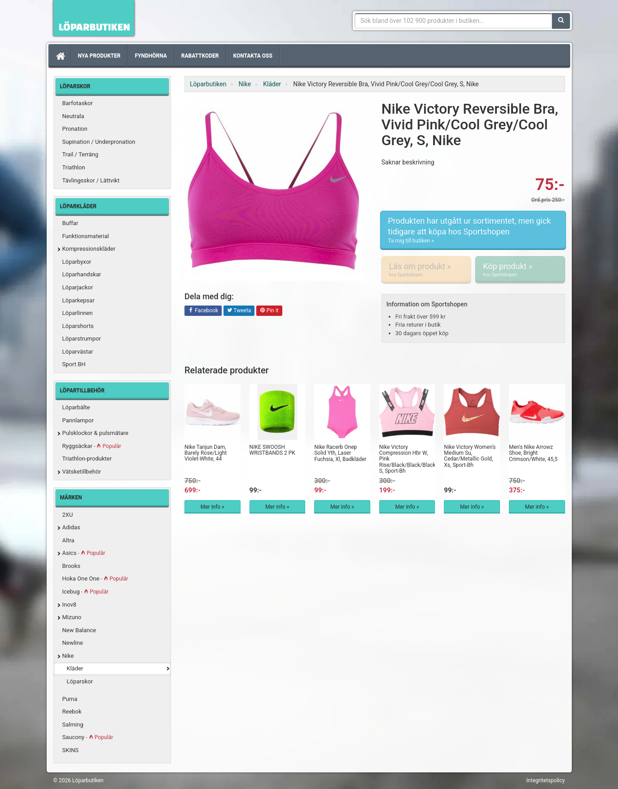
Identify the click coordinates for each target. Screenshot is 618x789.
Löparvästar (77, 351)
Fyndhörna (151, 56)
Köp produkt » (520, 270)
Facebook (203, 311)
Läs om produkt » (426, 270)
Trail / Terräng (80, 154)
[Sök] (561, 20)
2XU (67, 514)
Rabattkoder (200, 56)
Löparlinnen (77, 313)
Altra (68, 540)
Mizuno (72, 617)
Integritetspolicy (545, 780)
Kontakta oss (252, 56)
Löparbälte (76, 407)
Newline (72, 642)
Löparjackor (77, 287)
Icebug (85, 591)
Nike (68, 655)
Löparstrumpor (81, 338)
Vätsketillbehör (81, 471)
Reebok (72, 711)
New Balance (79, 630)
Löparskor (80, 681)
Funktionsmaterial (85, 236)
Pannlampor (78, 420)
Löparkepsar (78, 300)
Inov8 (69, 604)
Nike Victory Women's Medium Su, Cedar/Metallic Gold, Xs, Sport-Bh (469, 456)
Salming (72, 724)
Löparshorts (78, 326)
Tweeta (239, 311)
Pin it (269, 311)
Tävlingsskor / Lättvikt (91, 180)
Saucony (87, 737)
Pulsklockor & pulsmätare (95, 433)
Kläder (75, 668)
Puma (70, 699)
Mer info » (212, 507)
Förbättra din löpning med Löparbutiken (93, 18)
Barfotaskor (77, 103)
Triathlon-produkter (87, 458)
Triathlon (73, 167)
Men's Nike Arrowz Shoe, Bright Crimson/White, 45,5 (533, 453)
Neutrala (73, 116)
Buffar (70, 223)
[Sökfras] (453, 20)
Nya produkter (99, 56)
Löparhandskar (81, 274)
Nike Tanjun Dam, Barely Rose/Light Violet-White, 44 (205, 453)
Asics (83, 553)
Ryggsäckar (91, 446)
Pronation (75, 128)
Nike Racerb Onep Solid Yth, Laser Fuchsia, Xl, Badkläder (340, 453)
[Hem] (59, 55)
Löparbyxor (77, 261)
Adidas (71, 527)
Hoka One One (95, 578)
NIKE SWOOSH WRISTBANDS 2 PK (272, 450)
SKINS (70, 750)
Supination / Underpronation (99, 141)
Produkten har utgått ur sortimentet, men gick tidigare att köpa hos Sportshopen (473, 230)
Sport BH (74, 364)
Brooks (71, 566)
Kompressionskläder (89, 248)
